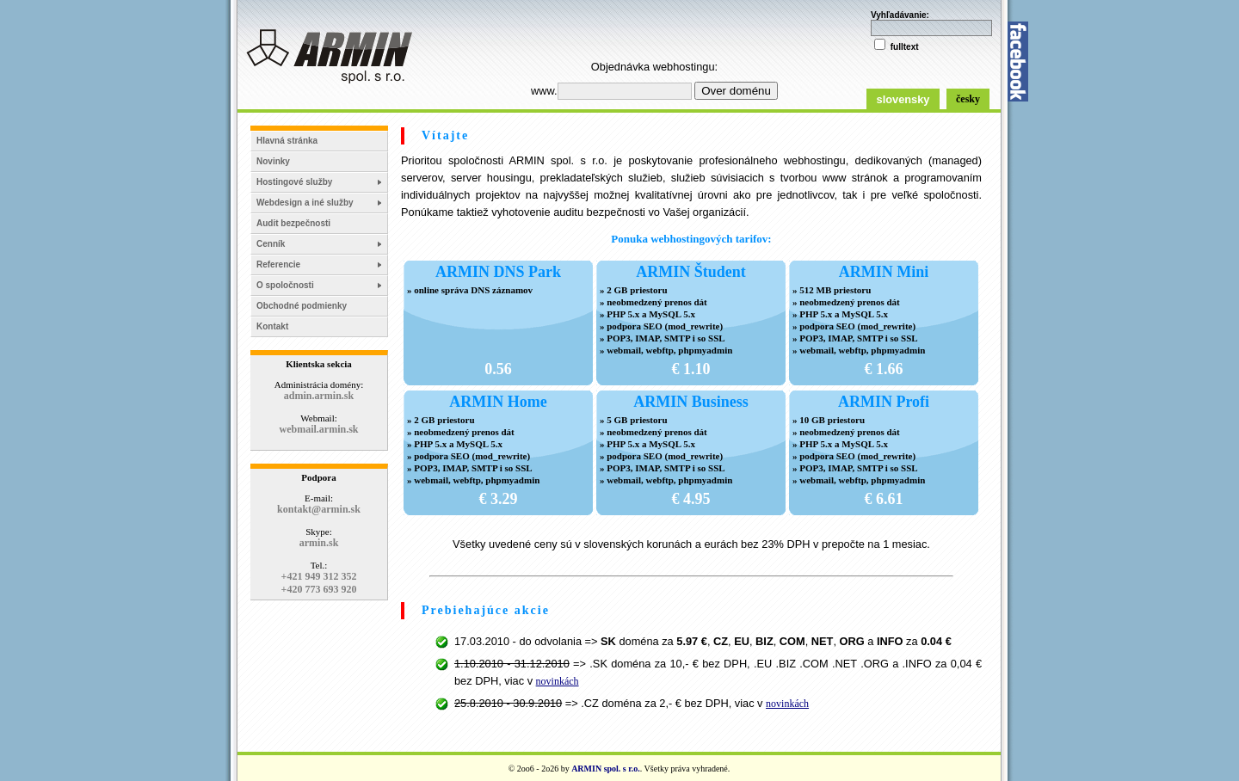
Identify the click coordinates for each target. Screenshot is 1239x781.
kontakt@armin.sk (319, 509)
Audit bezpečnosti (293, 223)
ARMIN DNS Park (498, 271)
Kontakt (272, 326)
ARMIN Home (497, 401)
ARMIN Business (691, 401)
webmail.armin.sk (318, 429)
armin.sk (319, 543)
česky (968, 99)
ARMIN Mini (884, 271)
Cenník (270, 244)
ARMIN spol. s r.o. (605, 768)
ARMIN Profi (883, 401)
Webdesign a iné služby (305, 202)
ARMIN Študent (691, 271)
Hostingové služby (294, 182)
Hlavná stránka (286, 140)
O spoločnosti (285, 285)
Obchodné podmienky (301, 306)
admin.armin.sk (319, 396)
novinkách (557, 681)
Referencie (278, 264)
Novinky (273, 161)
